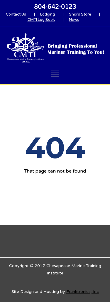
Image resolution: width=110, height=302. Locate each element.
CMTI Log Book (41, 19)
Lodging (47, 14)
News (74, 19)
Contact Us (16, 14)
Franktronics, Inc (82, 291)
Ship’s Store (80, 14)
